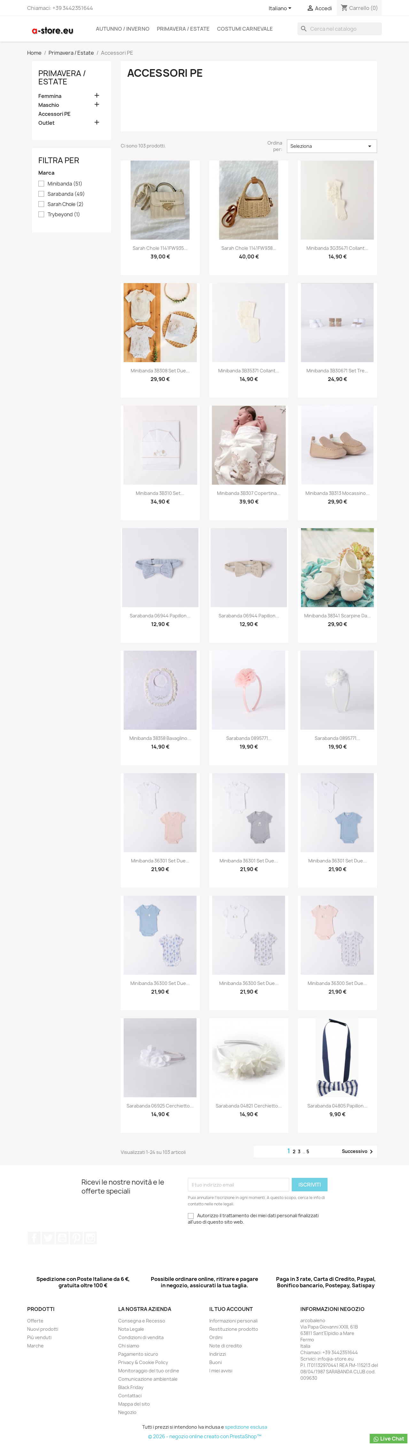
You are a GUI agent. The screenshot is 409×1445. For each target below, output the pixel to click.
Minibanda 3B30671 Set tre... (337, 371)
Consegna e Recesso (141, 1321)
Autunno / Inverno (123, 28)
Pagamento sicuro (138, 1354)
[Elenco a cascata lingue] (281, 8)
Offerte (35, 1321)
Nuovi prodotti (42, 1329)
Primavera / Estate (183, 28)
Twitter (48, 1238)
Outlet (46, 123)
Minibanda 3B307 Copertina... (249, 493)
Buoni (215, 1362)
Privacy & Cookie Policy (143, 1362)
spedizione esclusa (246, 1427)
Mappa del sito (134, 1404)
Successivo (358, 1151)
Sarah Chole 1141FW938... (248, 248)
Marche (35, 1346)
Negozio (127, 1412)
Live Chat (388, 1438)
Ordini (215, 1337)
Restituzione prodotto (233, 1329)
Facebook (34, 1238)
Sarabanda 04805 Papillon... (337, 1106)
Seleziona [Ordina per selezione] (332, 146)
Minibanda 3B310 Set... (160, 493)
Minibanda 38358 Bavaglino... (160, 738)
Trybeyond (64, 214)
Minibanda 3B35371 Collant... (248, 371)
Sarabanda (66, 194)
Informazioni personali (233, 1321)
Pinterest (76, 1238)
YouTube (62, 1238)
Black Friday (130, 1387)
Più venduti (39, 1337)
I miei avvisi (220, 1371)
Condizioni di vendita (141, 1337)
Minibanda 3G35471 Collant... (337, 248)
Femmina (49, 96)
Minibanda (65, 184)
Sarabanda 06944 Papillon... (160, 616)
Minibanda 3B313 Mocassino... (337, 493)
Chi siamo (128, 1346)
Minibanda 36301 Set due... (160, 861)
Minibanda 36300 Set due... (160, 983)
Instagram (90, 1238)
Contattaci (130, 1396)
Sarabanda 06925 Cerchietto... (160, 1106)
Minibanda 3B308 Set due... (160, 371)
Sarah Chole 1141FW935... (160, 248)
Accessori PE (54, 114)
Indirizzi (217, 1354)
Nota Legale (131, 1329)
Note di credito (225, 1346)
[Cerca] (339, 28)
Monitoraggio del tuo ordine (148, 1371)
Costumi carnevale (245, 28)
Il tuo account (231, 1309)
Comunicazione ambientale (148, 1379)
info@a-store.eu (336, 1359)
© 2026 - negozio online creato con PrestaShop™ (204, 1436)
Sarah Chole (66, 204)
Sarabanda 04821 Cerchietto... (249, 1106)
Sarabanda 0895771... (249, 738)
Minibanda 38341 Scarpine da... (337, 616)
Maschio (48, 105)
